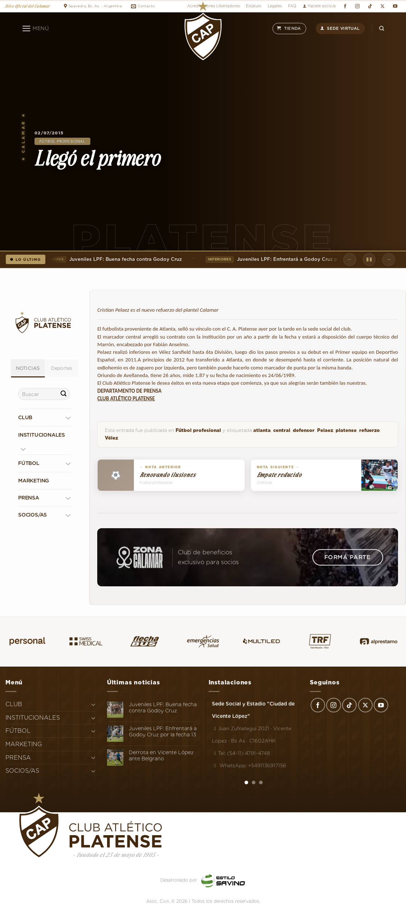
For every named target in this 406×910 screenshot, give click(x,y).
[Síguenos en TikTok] (370, 6)
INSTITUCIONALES (41, 435)
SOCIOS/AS (32, 515)
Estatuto (254, 6)
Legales (275, 6)
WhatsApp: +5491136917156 (249, 765)
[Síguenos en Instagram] (357, 6)
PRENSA (28, 498)
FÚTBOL (29, 463)
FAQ (292, 6)
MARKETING (33, 481)
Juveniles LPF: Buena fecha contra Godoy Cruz (112, 259)
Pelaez (325, 430)
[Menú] (35, 28)
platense (346, 430)
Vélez (111, 438)
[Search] (381, 29)
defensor (304, 430)
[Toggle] (68, 417)
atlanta (262, 430)
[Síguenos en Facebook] (345, 6)
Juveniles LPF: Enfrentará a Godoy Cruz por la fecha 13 (288, 259)
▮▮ (369, 259)
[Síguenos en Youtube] (395, 6)
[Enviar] (63, 394)
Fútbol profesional (62, 141)
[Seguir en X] (382, 6)
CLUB (25, 417)
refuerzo (369, 430)
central (281, 430)
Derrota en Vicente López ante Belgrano (161, 755)
